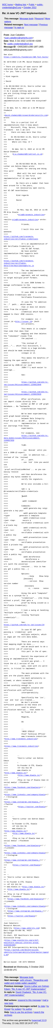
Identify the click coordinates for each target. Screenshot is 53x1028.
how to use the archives (21, 1012)
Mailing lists (20, 4)
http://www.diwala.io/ (16, 773)
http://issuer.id (23, 321)
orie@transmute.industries (31, 215)
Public (32, 4)
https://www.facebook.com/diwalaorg (22, 787)
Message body (27, 18)
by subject (16, 1009)
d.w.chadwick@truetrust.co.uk (27, 154)
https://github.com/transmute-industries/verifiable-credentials (21, 237)
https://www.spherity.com (26, 928)
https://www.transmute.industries (21, 746)
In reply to (19, 27)
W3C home (7, 4)
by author (27, 1009)
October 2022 (29, 7)
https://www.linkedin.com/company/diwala (25, 794)
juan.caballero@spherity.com (18, 38)
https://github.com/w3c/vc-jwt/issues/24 (24, 625)
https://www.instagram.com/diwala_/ (22, 802)
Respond (39, 18)
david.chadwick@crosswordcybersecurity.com (26, 115)
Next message (31, 24)
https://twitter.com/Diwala (31, 807)
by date (41, 1006)
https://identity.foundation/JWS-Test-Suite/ (26, 57)
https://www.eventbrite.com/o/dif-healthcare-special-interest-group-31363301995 (21, 942)
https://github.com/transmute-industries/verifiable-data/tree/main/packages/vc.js (19, 263)
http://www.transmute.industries (21, 739)
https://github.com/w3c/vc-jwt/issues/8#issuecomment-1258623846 (26, 383)
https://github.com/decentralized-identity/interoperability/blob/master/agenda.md (26, 952)
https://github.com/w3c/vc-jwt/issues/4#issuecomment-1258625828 (26, 393)
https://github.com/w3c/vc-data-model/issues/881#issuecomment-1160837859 (26, 438)
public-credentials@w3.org (20, 44)
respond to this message (29, 1000)
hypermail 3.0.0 (39, 1020)
